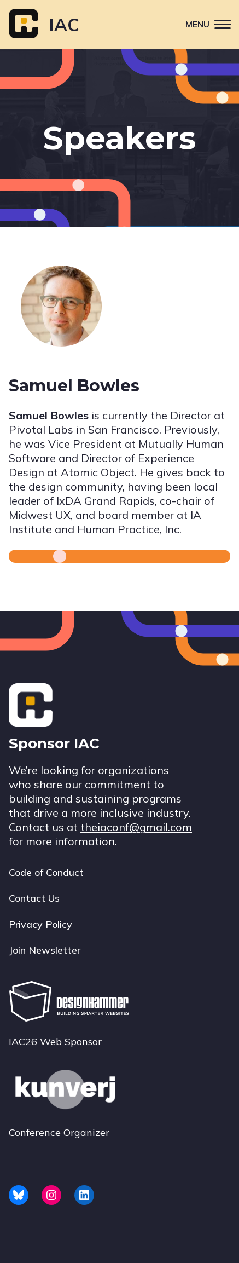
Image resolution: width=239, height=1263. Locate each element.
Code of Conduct (46, 872)
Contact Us (34, 898)
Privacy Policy (40, 924)
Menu (212, 23)
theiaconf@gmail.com (136, 827)
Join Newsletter (44, 950)
